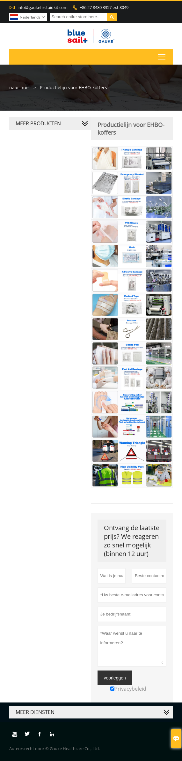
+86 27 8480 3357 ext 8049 (104, 7)
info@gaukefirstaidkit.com (43, 7)
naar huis (19, 87)
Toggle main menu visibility (162, 55)
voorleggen (115, 677)
